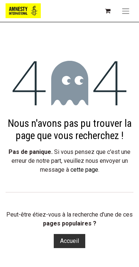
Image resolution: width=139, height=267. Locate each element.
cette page (84, 169)
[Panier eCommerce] (107, 10)
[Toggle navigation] (125, 11)
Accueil (69, 240)
